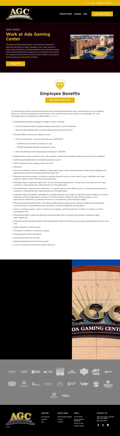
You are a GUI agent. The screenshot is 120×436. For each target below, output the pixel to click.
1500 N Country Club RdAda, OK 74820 (100, 417)
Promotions (66, 14)
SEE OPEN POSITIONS (60, 100)
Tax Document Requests (84, 420)
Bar (85, 14)
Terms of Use (83, 423)
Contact (109, 3)
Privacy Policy (84, 426)
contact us (54, 116)
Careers (99, 3)
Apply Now (15, 64)
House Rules (83, 417)
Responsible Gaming (70, 417)
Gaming (77, 14)
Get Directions (102, 14)
